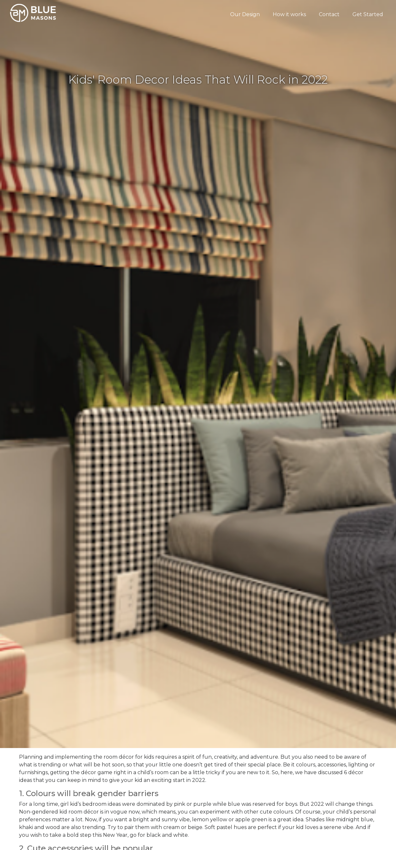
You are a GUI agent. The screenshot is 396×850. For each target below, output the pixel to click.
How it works (289, 14)
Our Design (245, 14)
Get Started (367, 14)
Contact (329, 14)
